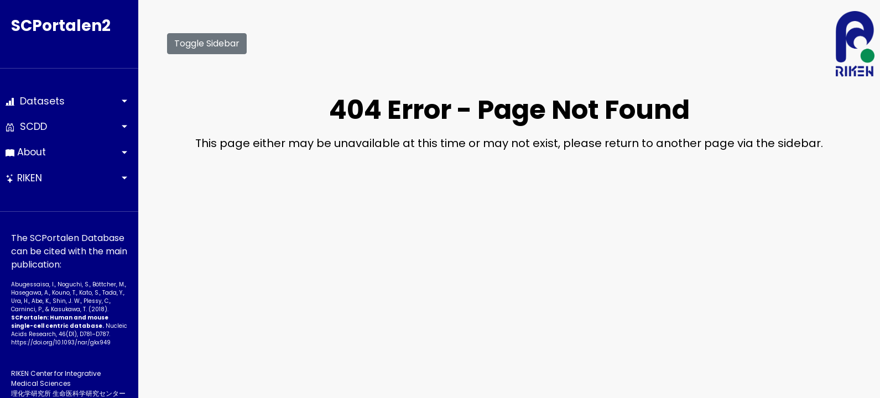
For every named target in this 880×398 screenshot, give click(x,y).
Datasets (35, 101)
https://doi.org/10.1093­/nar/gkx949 (61, 342)
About (26, 152)
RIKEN (24, 178)
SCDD (26, 126)
